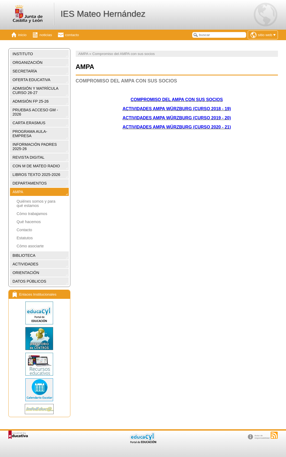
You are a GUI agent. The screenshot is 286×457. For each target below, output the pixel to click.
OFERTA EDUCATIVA (31, 80)
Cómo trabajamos (32, 214)
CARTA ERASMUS (29, 123)
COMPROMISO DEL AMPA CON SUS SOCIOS (176, 99)
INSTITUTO (23, 54)
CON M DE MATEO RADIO (36, 166)
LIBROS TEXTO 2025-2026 (36, 174)
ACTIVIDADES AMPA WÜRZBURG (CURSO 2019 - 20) (176, 118)
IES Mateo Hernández (102, 14)
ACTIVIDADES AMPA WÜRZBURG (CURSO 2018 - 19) (176, 108)
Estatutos (25, 238)
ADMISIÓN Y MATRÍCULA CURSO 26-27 (35, 90)
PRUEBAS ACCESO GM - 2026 (35, 112)
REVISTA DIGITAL (29, 157)
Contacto (24, 230)
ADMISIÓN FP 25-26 (31, 101)
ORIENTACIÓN (26, 273)
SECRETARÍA (25, 71)
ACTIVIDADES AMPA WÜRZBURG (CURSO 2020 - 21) (176, 127)
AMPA (18, 192)
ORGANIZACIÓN (28, 62)
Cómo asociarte (30, 246)
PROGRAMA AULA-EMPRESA (30, 133)
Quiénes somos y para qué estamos (36, 203)
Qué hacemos (29, 222)
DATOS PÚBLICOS (29, 281)
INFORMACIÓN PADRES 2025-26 (35, 146)
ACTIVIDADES (26, 264)
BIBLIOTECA (24, 255)
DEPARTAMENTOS (30, 183)
